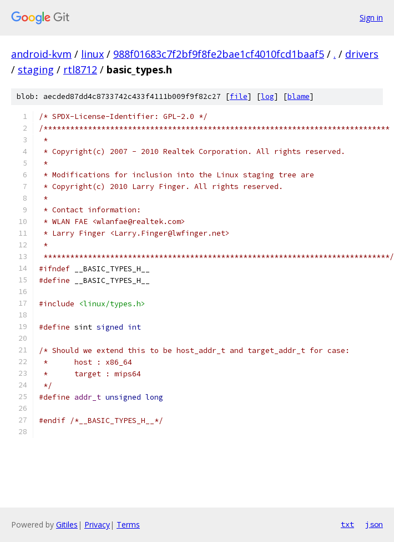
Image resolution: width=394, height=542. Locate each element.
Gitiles (67, 524)
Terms (128, 524)
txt (347, 524)
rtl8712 (80, 69)
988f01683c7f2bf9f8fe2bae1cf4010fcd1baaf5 (218, 54)
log (267, 96)
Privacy (97, 524)
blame (298, 96)
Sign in (371, 17)
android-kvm (41, 54)
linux (92, 54)
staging (36, 69)
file (238, 96)
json (374, 524)
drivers (361, 54)
